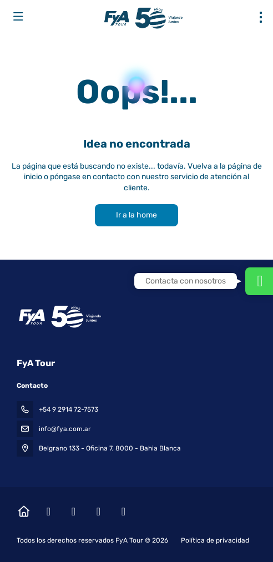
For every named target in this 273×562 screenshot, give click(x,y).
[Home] (24, 511)
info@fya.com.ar (65, 429)
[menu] (260, 17)
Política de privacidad (215, 540)
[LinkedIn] (123, 511)
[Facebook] (48, 511)
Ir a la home (136, 215)
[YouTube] (98, 511)
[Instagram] (73, 511)
